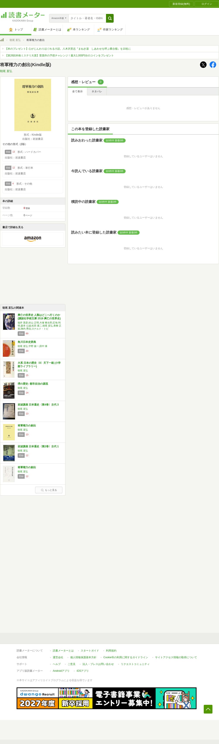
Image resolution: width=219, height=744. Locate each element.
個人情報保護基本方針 (83, 657)
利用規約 (111, 650)
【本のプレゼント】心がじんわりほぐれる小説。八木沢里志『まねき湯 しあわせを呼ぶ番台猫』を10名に (68, 48)
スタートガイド (90, 650)
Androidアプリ (61, 671)
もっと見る (49, 490)
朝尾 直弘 (15, 40)
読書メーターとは (63, 650)
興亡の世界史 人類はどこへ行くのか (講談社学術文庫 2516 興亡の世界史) (39, 316)
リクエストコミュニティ (135, 664)
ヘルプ (57, 664)
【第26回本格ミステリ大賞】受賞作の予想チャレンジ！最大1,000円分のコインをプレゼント (59, 55)
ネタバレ (97, 91)
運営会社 (58, 657)
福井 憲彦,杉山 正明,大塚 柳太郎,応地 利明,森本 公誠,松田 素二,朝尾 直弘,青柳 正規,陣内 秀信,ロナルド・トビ (39, 325)
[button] (110, 18)
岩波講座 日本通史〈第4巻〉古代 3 (38, 404)
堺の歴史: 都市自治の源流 (33, 383)
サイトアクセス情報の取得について (176, 657)
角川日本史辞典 (27, 341)
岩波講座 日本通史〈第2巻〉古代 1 (38, 446)
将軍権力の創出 (27, 425)
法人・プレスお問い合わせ (98, 664)
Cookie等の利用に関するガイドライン (125, 657)
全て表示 (77, 91)
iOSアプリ (83, 671)
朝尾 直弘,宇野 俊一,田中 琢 (32, 346)
